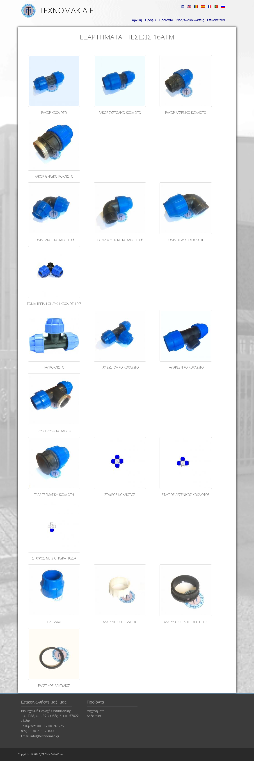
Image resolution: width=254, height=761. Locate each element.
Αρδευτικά (94, 716)
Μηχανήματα (96, 711)
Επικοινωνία (216, 20)
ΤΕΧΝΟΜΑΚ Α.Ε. (67, 10)
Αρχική (137, 20)
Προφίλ (150, 20)
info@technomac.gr (44, 736)
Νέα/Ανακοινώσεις (190, 20)
